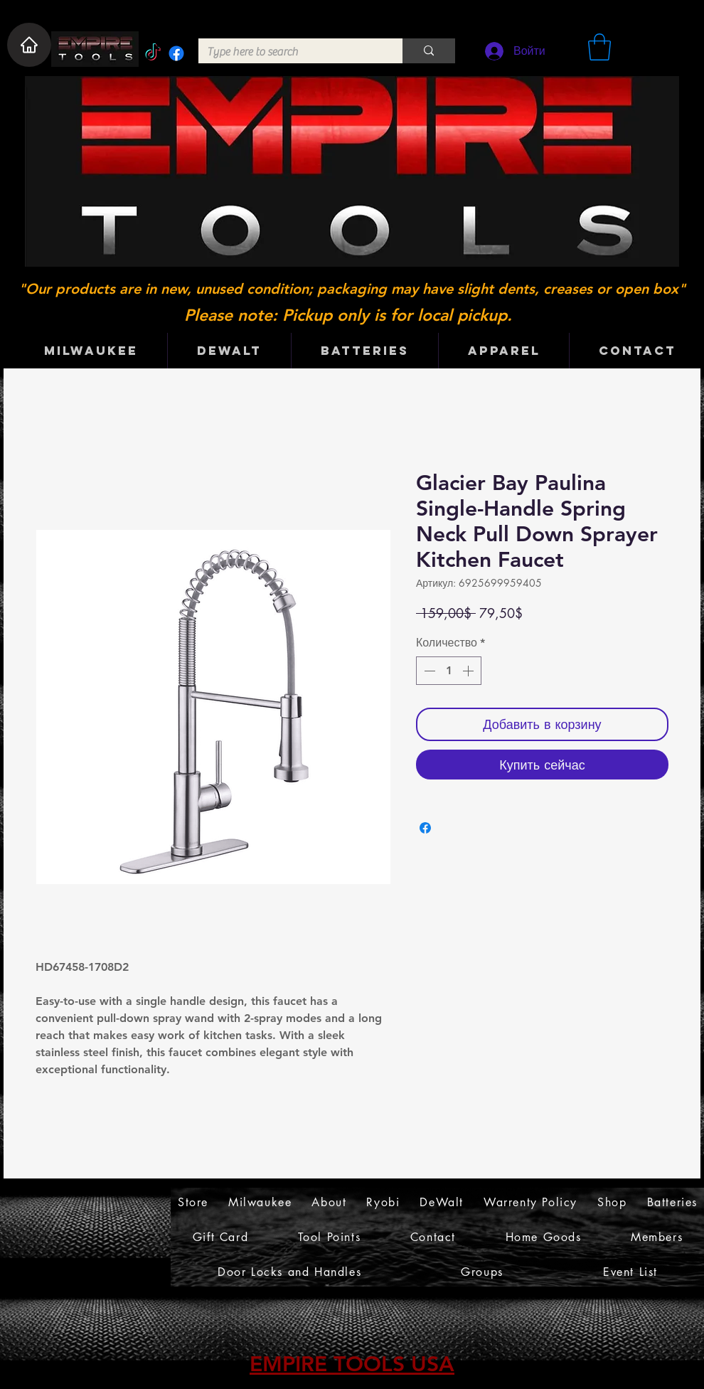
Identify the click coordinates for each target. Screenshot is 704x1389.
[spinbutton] (448, 670)
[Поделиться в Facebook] (425, 827)
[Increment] (469, 670)
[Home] (29, 45)
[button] (599, 46)
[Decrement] (428, 670)
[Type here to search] (290, 51)
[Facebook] (176, 53)
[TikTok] (153, 53)
